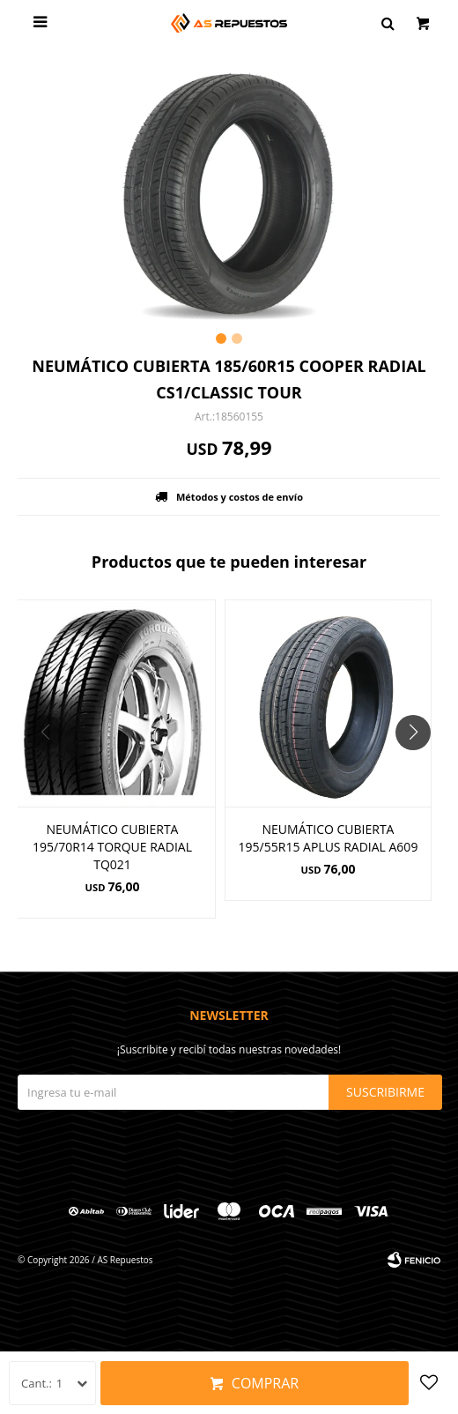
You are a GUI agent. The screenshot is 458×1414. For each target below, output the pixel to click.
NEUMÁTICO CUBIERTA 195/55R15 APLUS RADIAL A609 (328, 838)
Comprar (265, 1383)
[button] (420, 767)
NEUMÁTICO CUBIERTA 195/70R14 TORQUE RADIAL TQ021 (112, 847)
